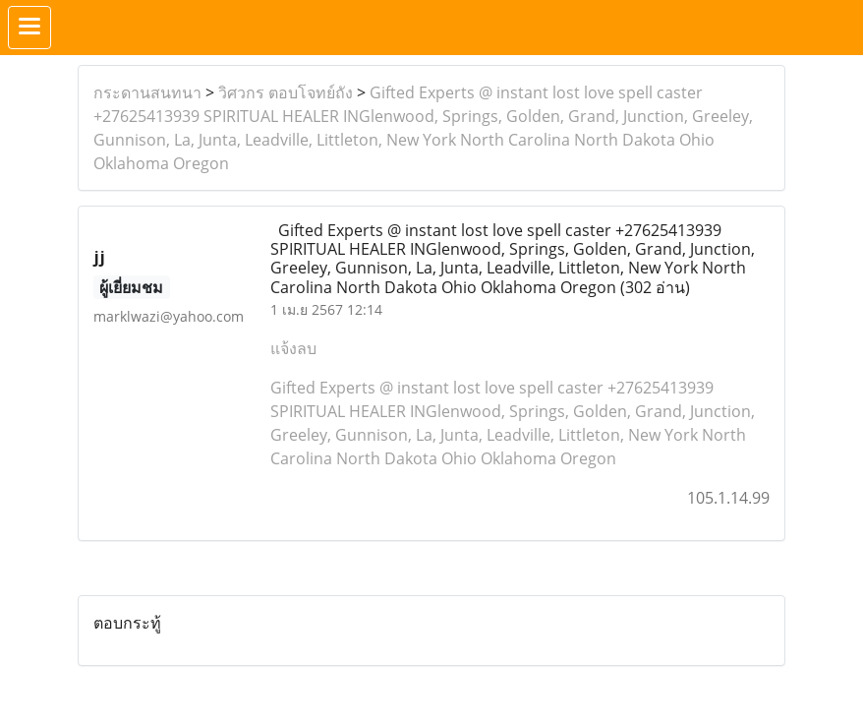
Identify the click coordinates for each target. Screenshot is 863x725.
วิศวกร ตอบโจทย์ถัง (285, 92)
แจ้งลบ (293, 348)
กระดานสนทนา (147, 92)
